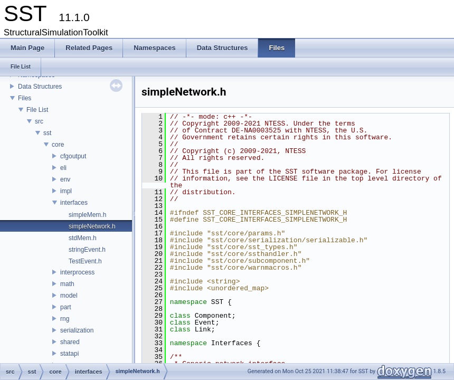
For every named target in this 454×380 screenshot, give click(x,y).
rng (64, 318)
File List (37, 109)
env (65, 179)
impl (66, 191)
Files (24, 98)
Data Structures (40, 86)
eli (63, 168)
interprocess (77, 272)
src (39, 121)
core (58, 144)
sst (47, 133)
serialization (76, 330)
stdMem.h (83, 238)
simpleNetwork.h (92, 226)
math (67, 284)
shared (70, 342)
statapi (69, 353)
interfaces (74, 202)
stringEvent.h (87, 249)
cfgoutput (73, 156)
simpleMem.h (87, 214)
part (65, 307)
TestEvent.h (85, 261)
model (69, 295)
